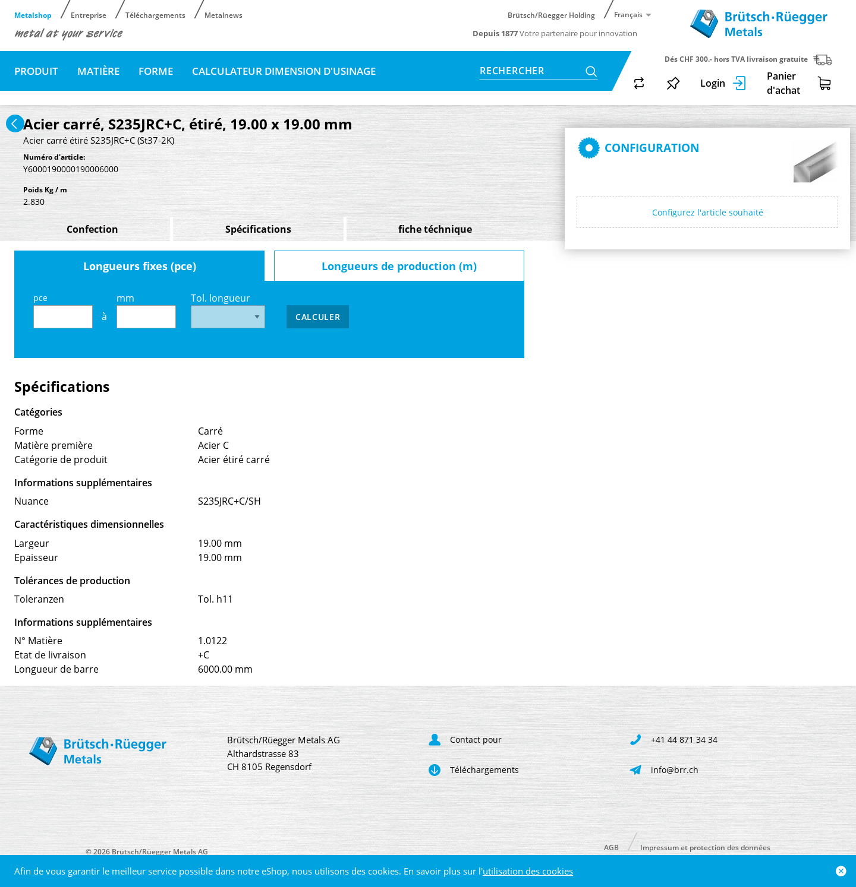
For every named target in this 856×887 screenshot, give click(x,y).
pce (63, 310)
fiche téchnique (435, 229)
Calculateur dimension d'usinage (284, 71)
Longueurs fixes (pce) (139, 266)
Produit (36, 71)
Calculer (318, 316)
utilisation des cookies (528, 871)
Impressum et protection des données (705, 846)
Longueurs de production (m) (399, 266)
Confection (92, 229)
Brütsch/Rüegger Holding (551, 14)
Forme (156, 71)
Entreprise (88, 14)
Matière (98, 71)
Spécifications (258, 229)
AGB (611, 846)
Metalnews (223, 14)
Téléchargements (155, 14)
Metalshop (33, 14)
